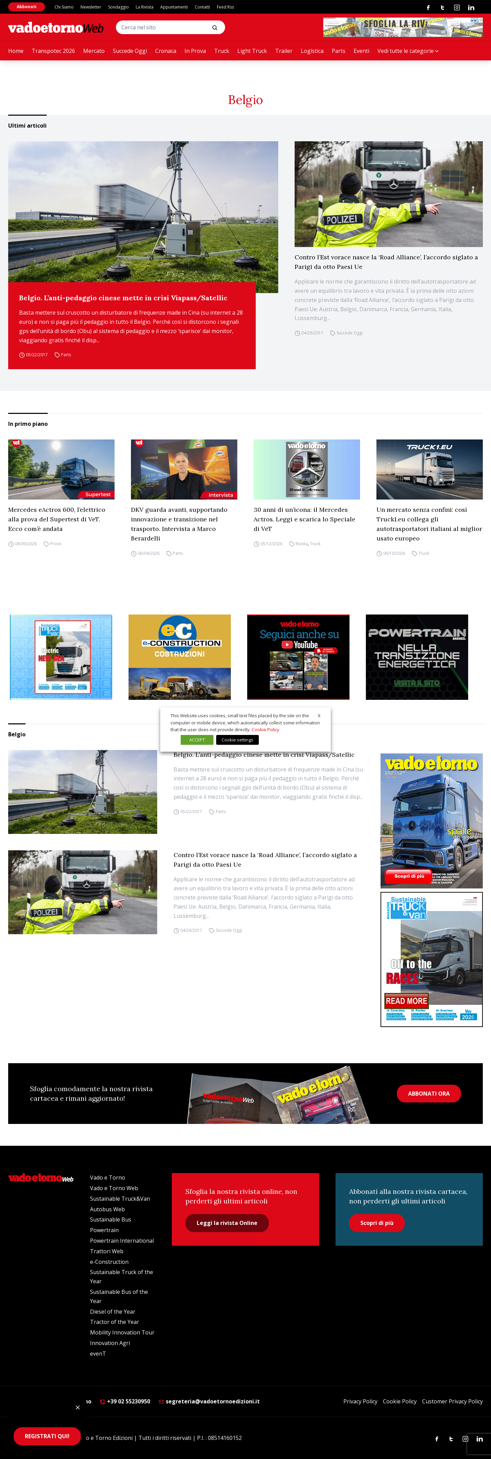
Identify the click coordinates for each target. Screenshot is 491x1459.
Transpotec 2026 (53, 51)
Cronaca (165, 51)
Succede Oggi (130, 51)
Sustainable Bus (110, 1219)
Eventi (361, 51)
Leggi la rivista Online (227, 1223)
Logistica (312, 51)
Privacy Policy (360, 1401)
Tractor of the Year (114, 1322)
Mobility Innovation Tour (122, 1332)
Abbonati (26, 7)
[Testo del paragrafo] (403, 27)
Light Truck (252, 51)
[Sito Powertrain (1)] (423, 657)
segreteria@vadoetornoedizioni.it (209, 1401)
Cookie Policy (400, 1401)
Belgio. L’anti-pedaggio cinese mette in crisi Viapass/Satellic (123, 297)
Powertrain (104, 1230)
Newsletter (90, 7)
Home (16, 51)
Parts (338, 51)
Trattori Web (106, 1251)
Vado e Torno (107, 1177)
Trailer (284, 51)
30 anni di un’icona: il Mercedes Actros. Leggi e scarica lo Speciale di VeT (304, 519)
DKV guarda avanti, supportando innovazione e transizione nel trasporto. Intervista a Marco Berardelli (179, 524)
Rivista (302, 544)
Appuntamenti (174, 7)
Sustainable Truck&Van (120, 1198)
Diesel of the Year (112, 1311)
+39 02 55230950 (125, 1401)
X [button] (319, 715)
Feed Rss (225, 7)
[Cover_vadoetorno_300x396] (432, 821)
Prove (55, 544)
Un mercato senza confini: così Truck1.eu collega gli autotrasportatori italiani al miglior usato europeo (429, 524)
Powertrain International (122, 1240)
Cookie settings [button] (237, 740)
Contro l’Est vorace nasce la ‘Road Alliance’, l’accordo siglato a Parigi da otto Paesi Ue (386, 262)
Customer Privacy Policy (452, 1401)
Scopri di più (376, 1223)
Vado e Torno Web (114, 1188)
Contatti (202, 7)
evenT (98, 1353)
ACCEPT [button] (197, 740)
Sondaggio (118, 7)
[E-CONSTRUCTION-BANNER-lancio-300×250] (186, 657)
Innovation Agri (110, 1343)
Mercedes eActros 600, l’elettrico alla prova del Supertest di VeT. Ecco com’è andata (56, 519)
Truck (221, 51)
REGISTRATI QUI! (47, 1436)
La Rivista (144, 7)
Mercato (94, 51)
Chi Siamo (64, 7)
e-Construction (109, 1262)
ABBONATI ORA (429, 1093)
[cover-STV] (432, 959)
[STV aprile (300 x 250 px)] (67, 657)
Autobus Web (107, 1209)
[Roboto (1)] (304, 657)
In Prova (195, 51)
